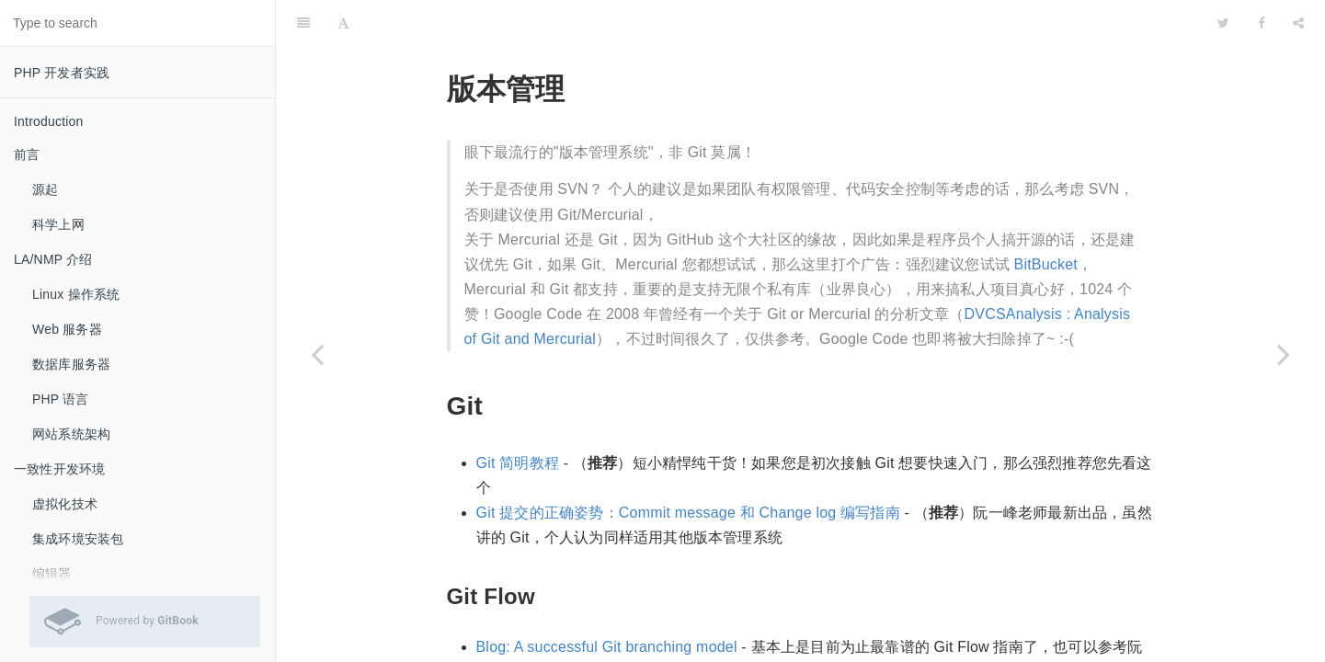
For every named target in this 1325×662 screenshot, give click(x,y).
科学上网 (58, 224)
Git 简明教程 (518, 463)
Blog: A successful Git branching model (606, 647)
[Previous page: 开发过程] (317, 354)
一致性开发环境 (59, 469)
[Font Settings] (343, 23)
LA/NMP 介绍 (53, 259)
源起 (45, 189)
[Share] (1298, 23)
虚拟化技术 (64, 503)
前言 (27, 154)
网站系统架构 (71, 434)
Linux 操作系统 (76, 294)
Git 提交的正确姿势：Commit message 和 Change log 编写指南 (688, 512)
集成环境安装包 (77, 538)
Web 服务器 (67, 329)
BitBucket (1046, 264)
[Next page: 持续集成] (1283, 354)
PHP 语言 (60, 399)
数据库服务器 (71, 364)
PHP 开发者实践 (61, 72)
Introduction (49, 121)
